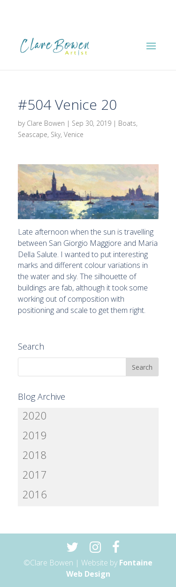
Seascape (32, 134)
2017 (35, 474)
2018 (35, 455)
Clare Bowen (46, 123)
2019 (35, 435)
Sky (56, 134)
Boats (127, 123)
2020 (35, 415)
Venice (74, 134)
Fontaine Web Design (109, 568)
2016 (35, 494)
